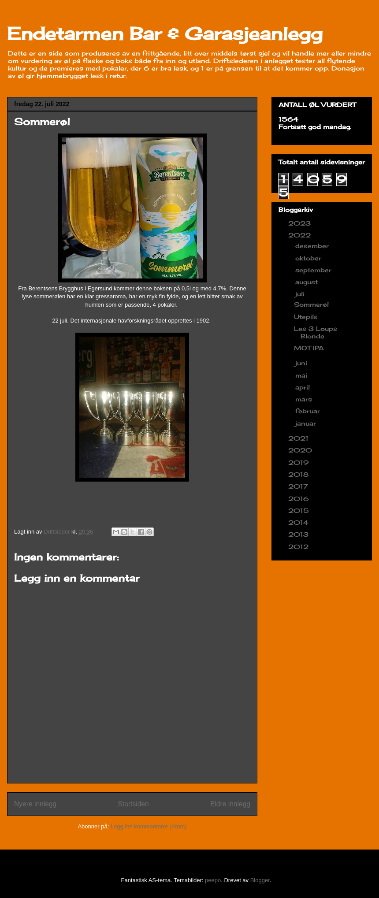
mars (304, 399)
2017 (299, 486)
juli (301, 293)
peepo (213, 880)
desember (313, 245)
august (307, 282)
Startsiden (133, 804)
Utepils (306, 316)
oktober (309, 258)
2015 (299, 510)
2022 (300, 235)
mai (302, 375)
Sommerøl (311, 304)
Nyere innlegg (35, 804)
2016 (299, 498)
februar (308, 411)
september (314, 270)
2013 (299, 534)
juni (302, 363)
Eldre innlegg (230, 804)
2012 (299, 546)
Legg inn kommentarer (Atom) (149, 826)
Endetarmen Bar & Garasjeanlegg (165, 34)
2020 (301, 450)
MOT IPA (309, 348)
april (303, 387)
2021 (299, 438)
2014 (299, 522)
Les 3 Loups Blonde (315, 332)
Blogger (260, 880)
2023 (300, 223)
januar (306, 423)
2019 (299, 462)
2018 (299, 474)
